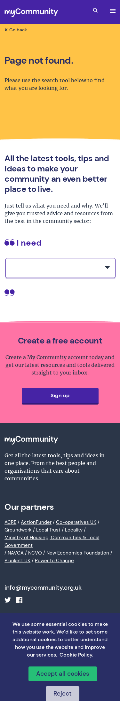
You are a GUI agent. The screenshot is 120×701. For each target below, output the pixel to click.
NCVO (35, 553)
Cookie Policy (76, 654)
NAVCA (16, 553)
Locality (74, 530)
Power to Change (54, 560)
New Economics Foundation (77, 553)
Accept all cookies (62, 674)
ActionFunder (36, 522)
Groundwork (18, 530)
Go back (18, 30)
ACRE (10, 522)
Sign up (60, 395)
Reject (62, 693)
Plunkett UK (17, 560)
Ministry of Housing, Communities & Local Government (51, 541)
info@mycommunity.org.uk (43, 588)
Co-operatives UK (76, 522)
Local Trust (48, 530)
